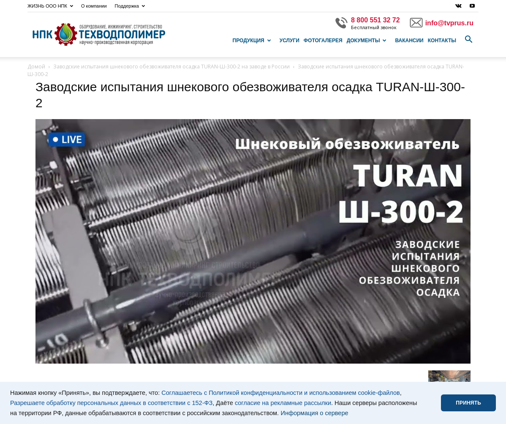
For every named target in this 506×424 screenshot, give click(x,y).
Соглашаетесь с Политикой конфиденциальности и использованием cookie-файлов (280, 392)
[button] (468, 40)
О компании (94, 5)
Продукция (252, 40)
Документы (367, 40)
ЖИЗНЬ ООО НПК (50, 5)
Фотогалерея (323, 40)
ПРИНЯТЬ (468, 403)
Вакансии (409, 40)
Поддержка (130, 5)
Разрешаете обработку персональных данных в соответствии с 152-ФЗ (111, 403)
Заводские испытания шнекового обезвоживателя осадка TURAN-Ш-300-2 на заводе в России (171, 66)
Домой (36, 66)
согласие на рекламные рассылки (283, 403)
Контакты (442, 40)
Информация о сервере (314, 413)
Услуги (289, 40)
